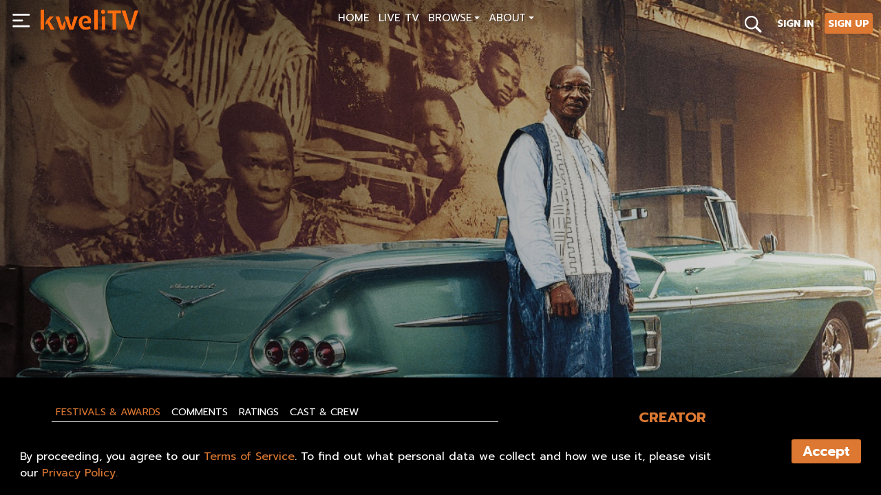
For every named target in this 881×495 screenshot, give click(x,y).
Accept (826, 451)
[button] (454, 20)
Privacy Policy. (80, 473)
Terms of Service (249, 456)
